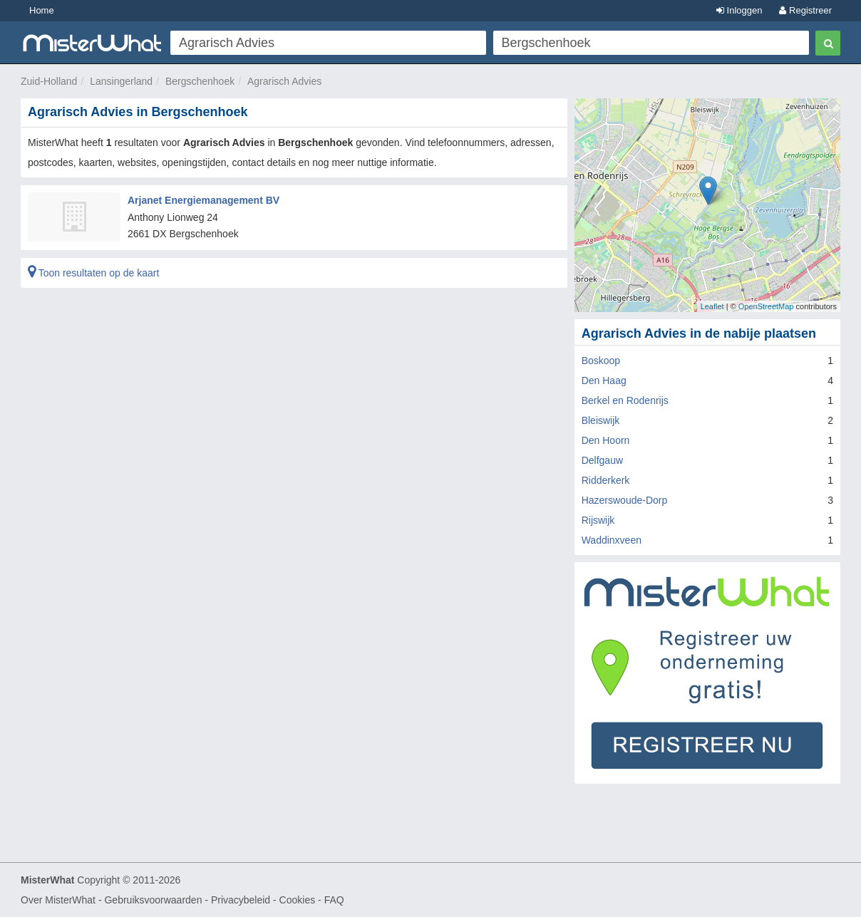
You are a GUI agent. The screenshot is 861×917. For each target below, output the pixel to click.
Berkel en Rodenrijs (625, 400)
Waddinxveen (611, 540)
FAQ (334, 900)
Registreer (805, 10)
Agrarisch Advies (284, 81)
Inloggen (739, 10)
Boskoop (601, 360)
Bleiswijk (601, 420)
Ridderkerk (606, 480)
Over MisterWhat (58, 900)
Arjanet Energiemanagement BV (203, 200)
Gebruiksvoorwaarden (153, 900)
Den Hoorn (606, 440)
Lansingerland (121, 81)
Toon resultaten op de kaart (93, 273)
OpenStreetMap (766, 306)
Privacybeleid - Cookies (263, 900)
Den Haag (604, 380)
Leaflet (712, 306)
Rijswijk (598, 520)
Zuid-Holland (49, 81)
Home (41, 10)
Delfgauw (602, 460)
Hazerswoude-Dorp (625, 500)
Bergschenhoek (199, 81)
